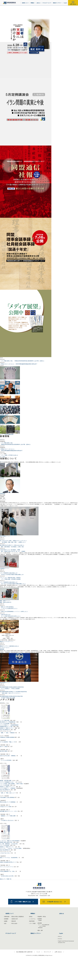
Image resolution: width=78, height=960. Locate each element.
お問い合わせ (73, 4)
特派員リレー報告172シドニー (7, 728)
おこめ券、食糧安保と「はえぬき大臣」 (9, 843)
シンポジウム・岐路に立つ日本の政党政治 (10, 840)
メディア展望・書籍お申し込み (23, 901)
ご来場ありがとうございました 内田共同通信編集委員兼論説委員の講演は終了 (18, 363)
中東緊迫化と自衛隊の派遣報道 (7, 737)
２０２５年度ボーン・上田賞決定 (7, 788)
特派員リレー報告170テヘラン (7, 846)
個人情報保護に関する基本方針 (24, 952)
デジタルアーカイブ (10, 933)
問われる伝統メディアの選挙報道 (8, 802)
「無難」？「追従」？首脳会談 (7, 732)
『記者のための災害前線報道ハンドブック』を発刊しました (14, 611)
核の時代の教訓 (3, 751)
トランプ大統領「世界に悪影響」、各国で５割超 (11, 783)
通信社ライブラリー (36, 933)
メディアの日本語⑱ (4, 785)
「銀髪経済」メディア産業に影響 (8, 815)
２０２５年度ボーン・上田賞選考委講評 (9, 725)
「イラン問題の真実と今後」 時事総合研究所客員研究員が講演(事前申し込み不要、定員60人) (22, 360)
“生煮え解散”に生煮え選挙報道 (7, 797)
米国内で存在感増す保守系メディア (8, 862)
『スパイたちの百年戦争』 (6, 760)
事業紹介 (33, 913)
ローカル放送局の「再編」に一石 (7, 741)
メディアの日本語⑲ (4, 723)
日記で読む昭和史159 (5, 789)
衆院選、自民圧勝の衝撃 (5, 780)
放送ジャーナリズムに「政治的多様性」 (9, 857)
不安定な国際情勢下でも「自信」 (7, 871)
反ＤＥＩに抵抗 (3, 746)
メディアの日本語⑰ (4, 845)
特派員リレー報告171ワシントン (7, 786)
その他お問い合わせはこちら (54, 901)
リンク (38, 952)
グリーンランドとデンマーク (6, 866)
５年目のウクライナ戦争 (5, 806)
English (61, 933)
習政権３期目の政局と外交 (6, 842)
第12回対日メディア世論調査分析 (7, 722)
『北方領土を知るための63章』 (7, 876)
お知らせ (61, 913)
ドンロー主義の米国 (4, 720)
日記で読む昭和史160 (5, 729)
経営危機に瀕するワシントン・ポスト (8, 811)
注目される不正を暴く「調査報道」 (8, 755)
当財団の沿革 (14, 918)
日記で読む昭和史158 (5, 849)
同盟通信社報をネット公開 (6, 726)
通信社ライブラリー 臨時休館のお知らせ (9, 646)
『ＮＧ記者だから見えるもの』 (7, 820)
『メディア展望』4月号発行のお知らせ (9, 455)
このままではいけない (5, 853)
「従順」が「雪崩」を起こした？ (7, 792)
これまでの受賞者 (42, 926)
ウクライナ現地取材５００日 (7, 782)
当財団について (9, 913)
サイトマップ (47, 952)
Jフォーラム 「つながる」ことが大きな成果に (11, 848)
